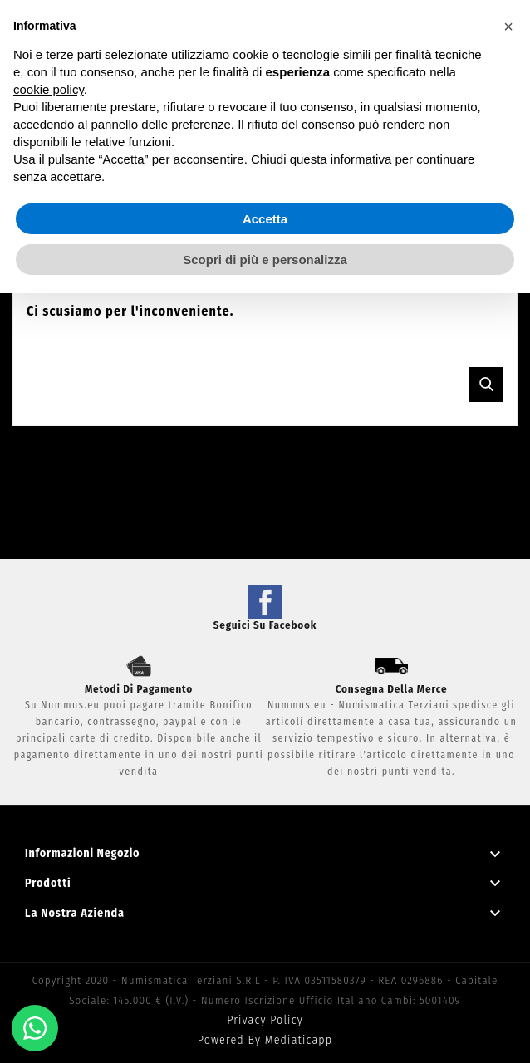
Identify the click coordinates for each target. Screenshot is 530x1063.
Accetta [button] (265, 219)
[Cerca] (265, 382)
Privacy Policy (265, 1020)
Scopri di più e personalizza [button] (265, 259)
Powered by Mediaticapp (265, 1040)
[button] (508, 26)
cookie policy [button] (48, 89)
